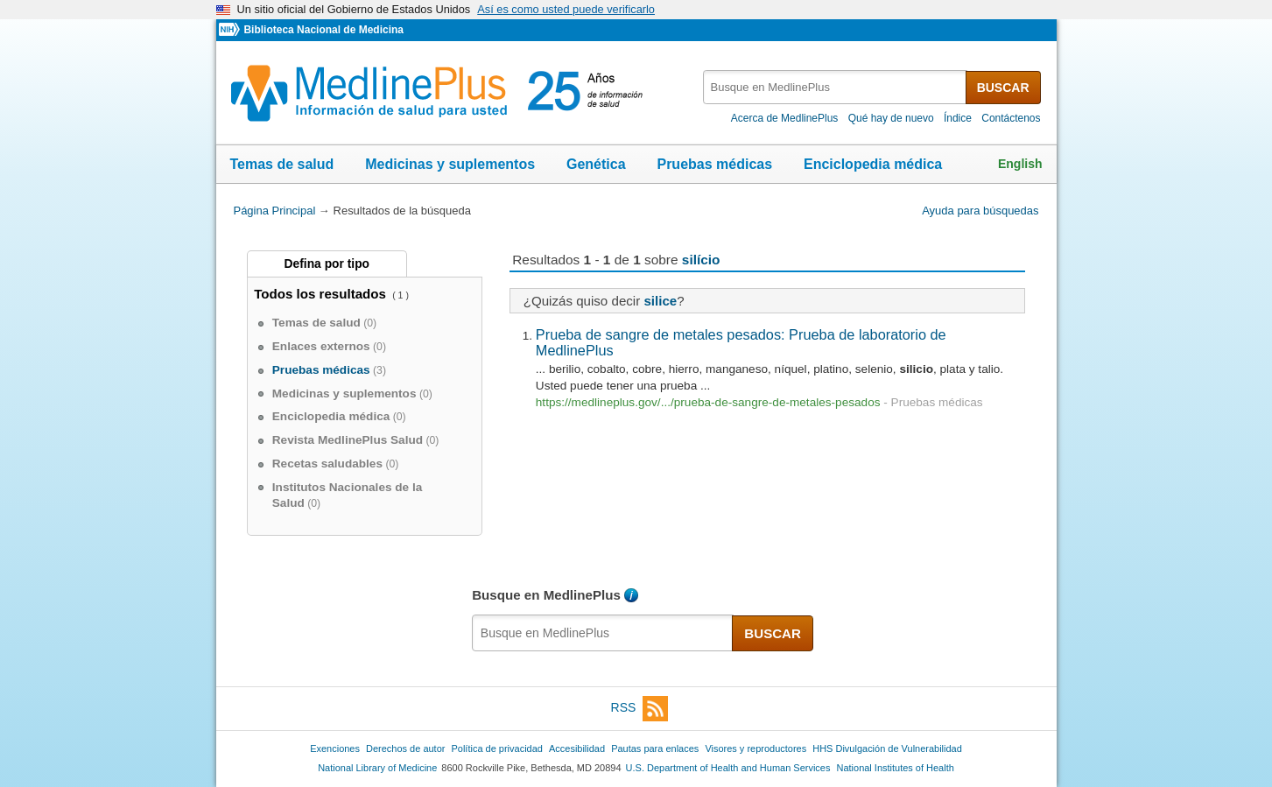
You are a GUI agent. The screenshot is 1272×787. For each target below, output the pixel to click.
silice (660, 300)
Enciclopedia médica (873, 164)
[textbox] (835, 87)
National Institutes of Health (895, 767)
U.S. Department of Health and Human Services (728, 767)
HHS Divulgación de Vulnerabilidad (887, 748)
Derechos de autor (405, 748)
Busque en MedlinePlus (546, 594)
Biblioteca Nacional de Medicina (323, 30)
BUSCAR (1003, 88)
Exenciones (335, 748)
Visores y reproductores (755, 748)
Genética (596, 164)
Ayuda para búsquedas (980, 210)
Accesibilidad (577, 748)
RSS (640, 708)
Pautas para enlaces (655, 748)
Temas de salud (282, 164)
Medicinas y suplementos (450, 164)
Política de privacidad (496, 748)
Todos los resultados (322, 293)
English (1020, 164)
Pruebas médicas (714, 164)
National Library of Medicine (377, 767)
